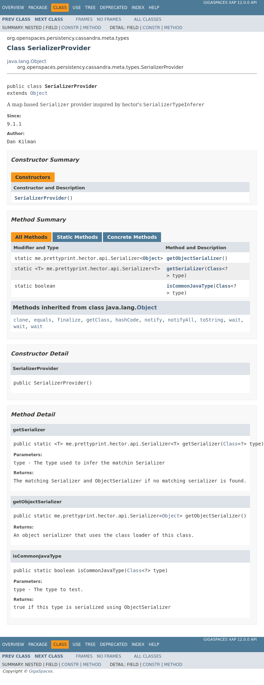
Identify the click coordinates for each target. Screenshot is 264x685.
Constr (70, 27)
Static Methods (77, 237)
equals (42, 320)
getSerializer (186, 268)
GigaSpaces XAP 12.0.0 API (230, 2)
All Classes (147, 19)
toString (211, 320)
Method (92, 27)
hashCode (127, 320)
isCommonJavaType (190, 286)
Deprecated (114, 7)
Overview (13, 7)
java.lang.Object (26, 61)
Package (37, 7)
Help (154, 7)
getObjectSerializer (194, 258)
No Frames (109, 19)
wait (235, 320)
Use (77, 7)
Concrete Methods (132, 237)
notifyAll (181, 320)
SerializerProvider (41, 198)
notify (153, 320)
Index (138, 7)
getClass (98, 320)
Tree (90, 7)
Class (214, 268)
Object (39, 93)
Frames (84, 19)
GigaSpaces (40, 671)
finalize (68, 320)
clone (20, 320)
